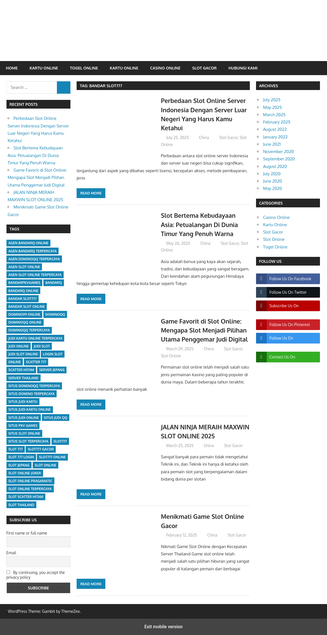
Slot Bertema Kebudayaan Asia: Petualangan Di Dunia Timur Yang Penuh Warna (200, 224)
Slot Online (171, 355)
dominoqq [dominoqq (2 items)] (55, 314)
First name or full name (26, 533)
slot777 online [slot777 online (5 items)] (52, 457)
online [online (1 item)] (14, 362)
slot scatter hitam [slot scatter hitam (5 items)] (25, 497)
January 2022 (275, 137)
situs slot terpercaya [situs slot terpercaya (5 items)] (28, 441)
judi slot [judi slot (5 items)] (42, 346)
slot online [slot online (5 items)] (45, 465)
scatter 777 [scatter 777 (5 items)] (36, 362)
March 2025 (274, 114)
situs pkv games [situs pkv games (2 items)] (22, 425)
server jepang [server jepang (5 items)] (51, 370)
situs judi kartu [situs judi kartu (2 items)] (22, 402)
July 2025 (272, 99)
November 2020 (278, 151)
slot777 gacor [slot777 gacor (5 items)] (41, 449)
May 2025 (272, 107)
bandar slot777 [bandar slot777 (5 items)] (22, 299)
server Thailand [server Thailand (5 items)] (23, 378)
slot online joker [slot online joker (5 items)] (24, 473)
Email (11, 552)
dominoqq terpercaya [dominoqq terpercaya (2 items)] (29, 330)
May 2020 (272, 188)
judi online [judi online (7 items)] (18, 346)
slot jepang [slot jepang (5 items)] (19, 465)
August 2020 (275, 166)
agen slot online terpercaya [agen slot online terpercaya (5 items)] (35, 275)
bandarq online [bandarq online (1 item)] (23, 291)
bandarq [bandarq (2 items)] (53, 283)
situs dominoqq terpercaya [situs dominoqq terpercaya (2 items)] (34, 386)
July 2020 (272, 173)
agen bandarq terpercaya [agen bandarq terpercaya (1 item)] (32, 251)
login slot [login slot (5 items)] (53, 354)
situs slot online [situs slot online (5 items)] (24, 433)
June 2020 (272, 181)
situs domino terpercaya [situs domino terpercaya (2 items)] (31, 394)
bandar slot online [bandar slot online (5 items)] (26, 306)
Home (12, 68)
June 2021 (272, 144)
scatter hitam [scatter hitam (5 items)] (21, 370)
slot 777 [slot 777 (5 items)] (15, 449)
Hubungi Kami (242, 68)
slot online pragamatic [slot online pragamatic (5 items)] (30, 481)
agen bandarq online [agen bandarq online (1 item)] (28, 243)
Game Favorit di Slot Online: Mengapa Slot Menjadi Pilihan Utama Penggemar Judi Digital (205, 330)
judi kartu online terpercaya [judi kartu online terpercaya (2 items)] (35, 338)
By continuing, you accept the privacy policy (35, 575)
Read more (91, 193)
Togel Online (84, 68)
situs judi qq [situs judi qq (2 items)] (55, 418)
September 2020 (279, 158)
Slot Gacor (204, 68)
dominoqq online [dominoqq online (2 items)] (25, 322)
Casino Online (165, 68)
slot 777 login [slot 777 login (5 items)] (21, 457)
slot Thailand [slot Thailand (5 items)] (21, 505)
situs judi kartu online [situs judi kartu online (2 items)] (29, 409)
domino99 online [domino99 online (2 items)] (24, 314)
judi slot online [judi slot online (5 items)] (23, 354)
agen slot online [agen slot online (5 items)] (24, 267)
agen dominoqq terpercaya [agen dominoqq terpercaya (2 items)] (34, 259)
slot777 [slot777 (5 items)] (60, 441)
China (204, 137)
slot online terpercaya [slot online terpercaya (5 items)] (30, 489)
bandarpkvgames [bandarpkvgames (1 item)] (24, 283)
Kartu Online (44, 68)
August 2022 (275, 129)
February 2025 (276, 122)
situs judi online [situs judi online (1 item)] (23, 418)
